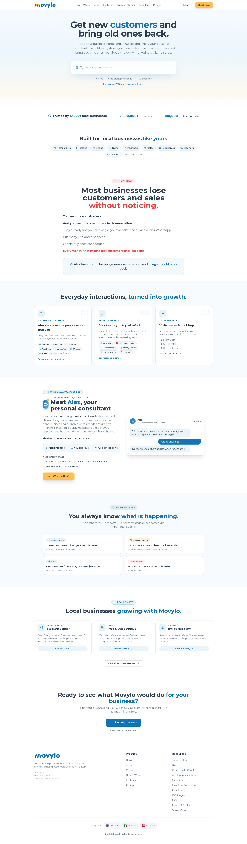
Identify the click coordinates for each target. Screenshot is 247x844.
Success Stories (126, 5)
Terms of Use (179, 811)
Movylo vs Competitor (184, 786)
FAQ (174, 801)
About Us (131, 766)
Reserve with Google (183, 771)
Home (129, 760)
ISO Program (179, 796)
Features (108, 5)
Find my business (123, 722)
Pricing (157, 5)
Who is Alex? (58, 476)
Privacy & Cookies (182, 806)
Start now (204, 5)
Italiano (130, 826)
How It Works (83, 5)
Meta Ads (177, 781)
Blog (174, 766)
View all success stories (123, 663)
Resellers (144, 5)
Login (186, 5)
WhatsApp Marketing (184, 776)
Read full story (63, 648)
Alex (96, 5)
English (112, 826)
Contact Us (132, 771)
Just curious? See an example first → (123, 84)
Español (148, 826)
